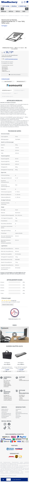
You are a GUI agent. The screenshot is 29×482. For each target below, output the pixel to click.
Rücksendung (4, 410)
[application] (14, 335)
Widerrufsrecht (4, 409)
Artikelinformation (6, 90)
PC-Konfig (6, 6)
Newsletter (3, 417)
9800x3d (3, 11)
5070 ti (18, 11)
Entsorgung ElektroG (6, 413)
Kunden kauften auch (7, 96)
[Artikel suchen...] (14, 9)
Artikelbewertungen (18, 90)
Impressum (18, 409)
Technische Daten (6, 93)
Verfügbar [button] (4, 26)
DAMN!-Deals (22, 6)
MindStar (13, 6)
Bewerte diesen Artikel (7, 304)
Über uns (18, 415)
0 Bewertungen (5, 79)
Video (15, 93)
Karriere (17, 417)
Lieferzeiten (4, 412)
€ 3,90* (11, 59)
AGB (17, 410)
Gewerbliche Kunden (6, 415)
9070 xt (11, 11)
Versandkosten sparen (7, 61)
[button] (2, 9)
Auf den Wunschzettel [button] (14, 74)
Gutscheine (18, 416)
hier (22, 473)
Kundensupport (5, 416)
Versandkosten (14, 55)
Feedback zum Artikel (7, 63)
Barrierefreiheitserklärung (21, 413)
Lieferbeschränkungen (6, 56)
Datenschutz (18, 412)
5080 (23, 11)
